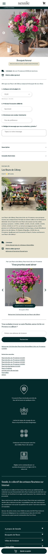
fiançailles (5, 372)
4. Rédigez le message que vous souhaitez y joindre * (19, 126)
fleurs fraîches (7, 368)
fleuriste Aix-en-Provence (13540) (13, 362)
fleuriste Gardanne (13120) (11, 366)
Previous (3, 32)
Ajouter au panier (25, 551)
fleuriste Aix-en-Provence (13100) (13, 358)
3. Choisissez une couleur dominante (14, 115)
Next (44, 32)
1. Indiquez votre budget (11, 89)
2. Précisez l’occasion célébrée (12, 104)
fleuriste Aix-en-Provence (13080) (13, 360)
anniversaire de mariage (10, 370)
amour (4, 375)
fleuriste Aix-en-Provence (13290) (13, 364)
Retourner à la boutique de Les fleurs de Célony (24, 314)
